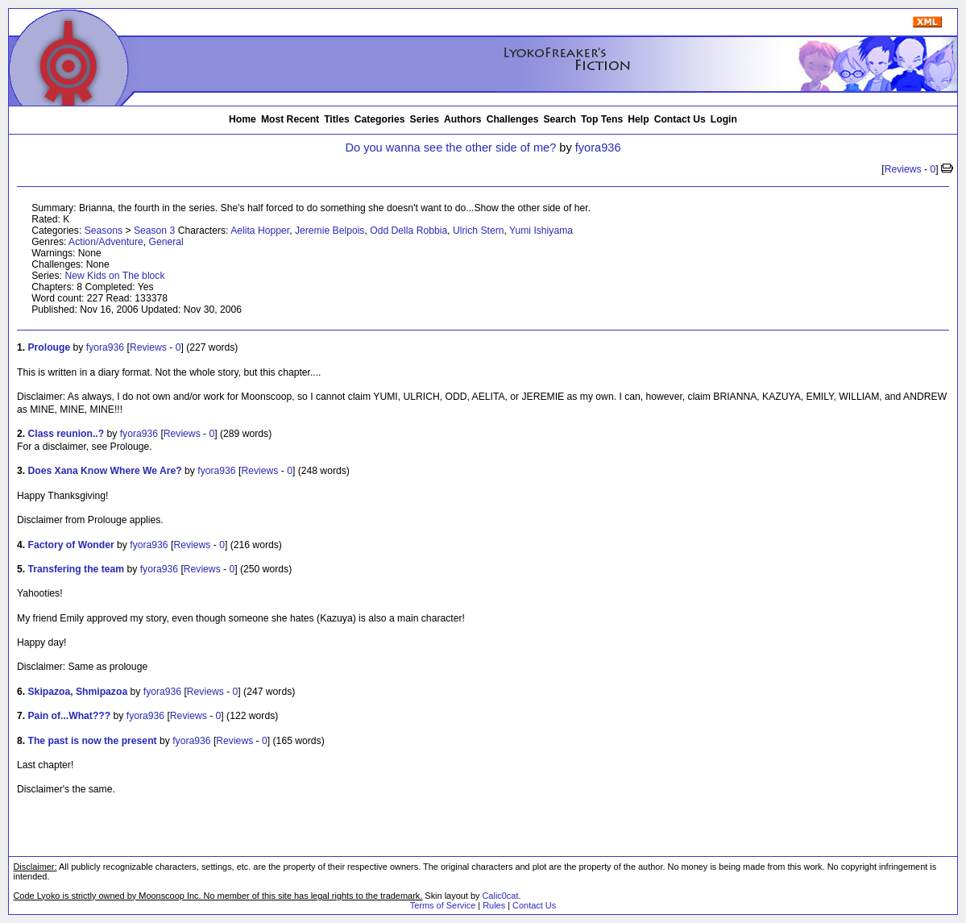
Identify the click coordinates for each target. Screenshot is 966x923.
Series (425, 119)
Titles (337, 119)
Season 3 (154, 230)
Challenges (513, 119)
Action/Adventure (105, 241)
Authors (463, 119)
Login (724, 119)
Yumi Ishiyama (541, 230)
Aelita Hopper (259, 230)
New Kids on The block (114, 275)
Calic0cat (500, 895)
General (165, 241)
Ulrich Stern (478, 230)
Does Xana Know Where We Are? (105, 470)
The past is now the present (92, 740)
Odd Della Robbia (408, 230)
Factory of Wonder (71, 545)
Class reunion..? (66, 433)
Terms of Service (442, 905)
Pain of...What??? (69, 715)
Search (560, 119)
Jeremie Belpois (329, 230)
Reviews (903, 169)
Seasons (103, 230)
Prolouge (49, 347)
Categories (379, 119)
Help (638, 119)
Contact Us (680, 119)
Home (242, 119)
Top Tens (602, 119)
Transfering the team (76, 569)
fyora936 (598, 147)
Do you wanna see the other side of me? (451, 147)
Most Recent (290, 119)
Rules (494, 905)
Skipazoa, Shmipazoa (78, 691)
